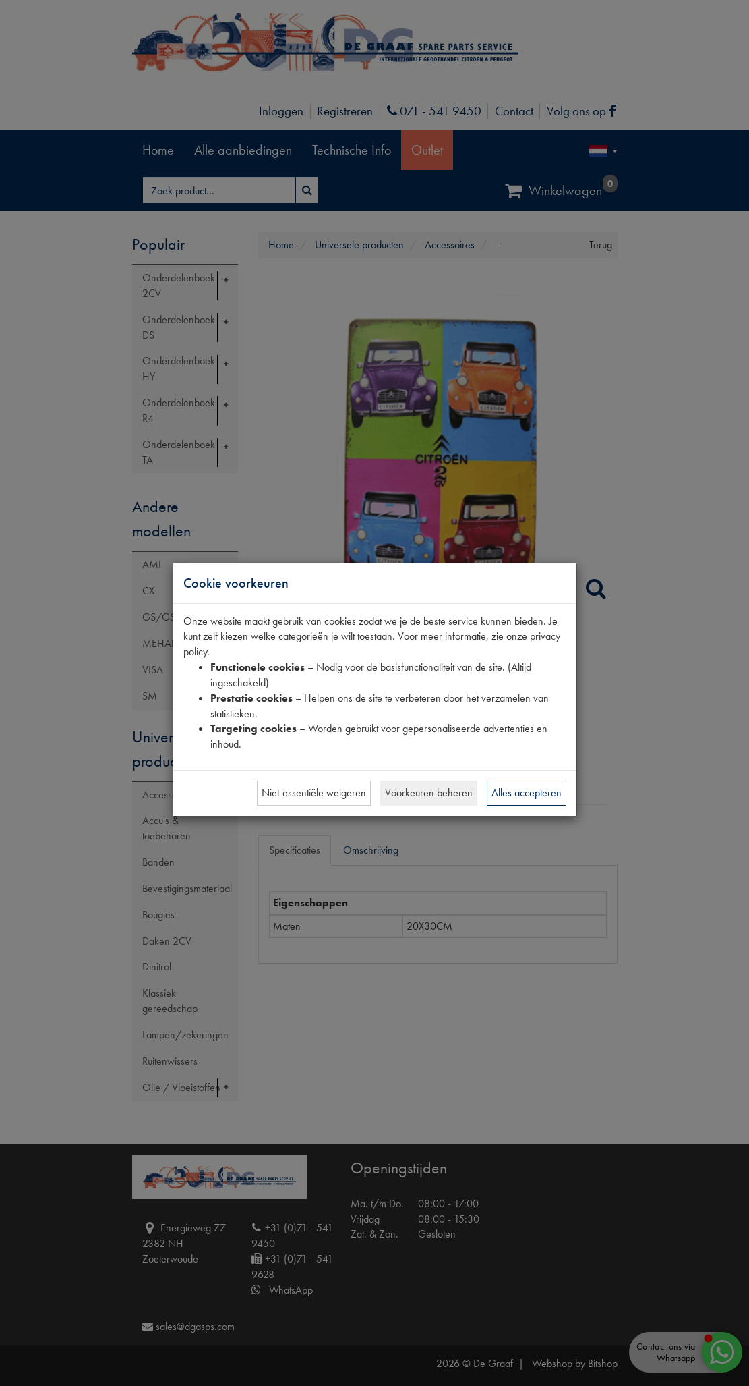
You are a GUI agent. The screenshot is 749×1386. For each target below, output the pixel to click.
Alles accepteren (526, 792)
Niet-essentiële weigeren (314, 792)
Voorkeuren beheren (429, 792)
